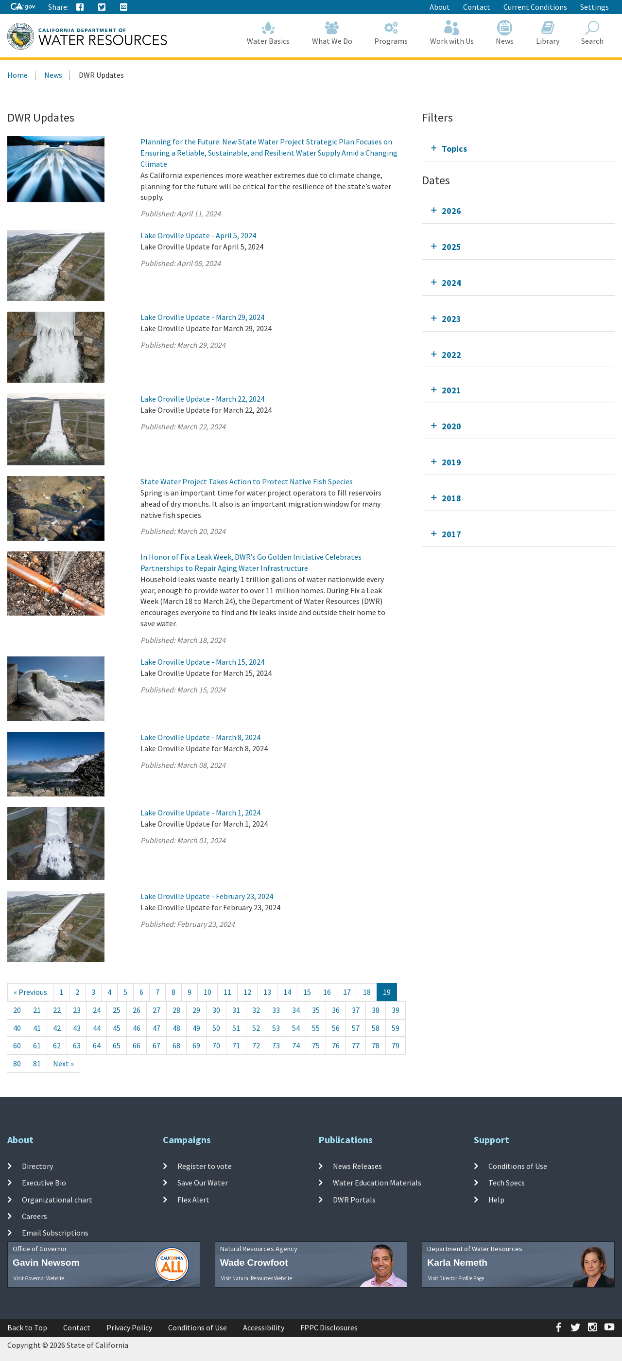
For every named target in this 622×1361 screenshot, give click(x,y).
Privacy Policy (129, 1327)
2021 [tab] (451, 390)
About (440, 7)
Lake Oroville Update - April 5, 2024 (198, 235)
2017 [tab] (451, 534)
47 (156, 1028)
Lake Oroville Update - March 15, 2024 (202, 662)
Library (547, 33)
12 (247, 992)
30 (216, 1010)
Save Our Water (202, 1182)
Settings (594, 7)
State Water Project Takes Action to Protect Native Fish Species (246, 481)
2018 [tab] (451, 498)
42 (57, 1028)
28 (176, 1010)
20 (17, 1010)
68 (176, 1045)
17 (347, 992)
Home (17, 75)
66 (136, 1045)
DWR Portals (354, 1199)
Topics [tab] (454, 148)
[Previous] (30, 992)
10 (207, 992)
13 (267, 992)
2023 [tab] (451, 318)
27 (156, 1010)
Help (496, 1199)
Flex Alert (193, 1199)
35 (316, 1010)
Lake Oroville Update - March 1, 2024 (200, 812)
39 (395, 1010)
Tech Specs (506, 1182)
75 (316, 1045)
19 (387, 992)
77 (356, 1045)
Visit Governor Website (39, 1278)
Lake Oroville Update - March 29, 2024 (202, 317)
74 (296, 1045)
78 (376, 1045)
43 (77, 1028)
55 (316, 1028)
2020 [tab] (451, 426)
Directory (37, 1166)
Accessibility (263, 1327)
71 (236, 1045)
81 (37, 1063)
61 (37, 1045)
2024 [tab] (451, 282)
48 (176, 1028)
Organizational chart (57, 1199)
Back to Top (27, 1327)
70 (216, 1045)
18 (367, 992)
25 (117, 1010)
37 (356, 1010)
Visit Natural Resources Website (256, 1278)
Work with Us (452, 33)
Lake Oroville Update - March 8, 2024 (200, 737)
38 (376, 1010)
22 (57, 1010)
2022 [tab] (451, 354)
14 (287, 992)
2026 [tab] (451, 210)
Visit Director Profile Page (456, 1278)
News (505, 33)
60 (17, 1045)
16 (327, 992)
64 (97, 1045)
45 (117, 1028)
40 (17, 1028)
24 (97, 1010)
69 (196, 1045)
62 (57, 1045)
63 (77, 1045)
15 (307, 992)
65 (117, 1045)
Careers (34, 1216)
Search (592, 33)
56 (336, 1028)
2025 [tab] (451, 246)
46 (136, 1028)
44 (97, 1028)
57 (356, 1028)
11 (227, 992)
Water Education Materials (377, 1182)
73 (276, 1045)
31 (236, 1010)
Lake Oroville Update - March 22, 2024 (202, 399)
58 (376, 1028)
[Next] (63, 1064)
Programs (391, 33)
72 (256, 1045)
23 (77, 1010)
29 (196, 1010)
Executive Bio (44, 1182)
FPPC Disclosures (329, 1327)
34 (296, 1010)
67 (156, 1045)
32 (256, 1010)
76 (336, 1045)
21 (37, 1010)
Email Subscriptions (55, 1232)
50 (216, 1028)
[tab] (518, 148)
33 (276, 1010)
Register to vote (204, 1166)
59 (395, 1028)
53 (276, 1028)
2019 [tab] (451, 462)
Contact (476, 7)
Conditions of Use (517, 1166)
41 (37, 1028)
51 (236, 1028)
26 (136, 1010)
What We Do (332, 33)
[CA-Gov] (23, 7)
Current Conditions (535, 7)
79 (395, 1045)
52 (256, 1028)
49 (196, 1028)
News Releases (357, 1166)
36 (336, 1010)
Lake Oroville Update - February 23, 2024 (206, 896)
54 (296, 1028)
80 (17, 1063)
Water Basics (268, 33)
